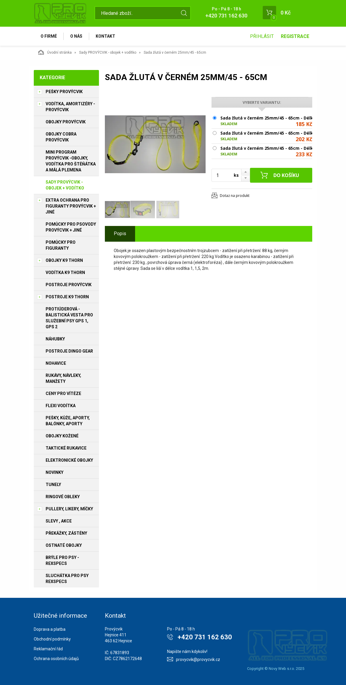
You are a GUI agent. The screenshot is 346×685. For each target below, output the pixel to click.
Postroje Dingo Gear (69, 351)
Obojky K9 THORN (64, 260)
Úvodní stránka (55, 52)
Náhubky (55, 339)
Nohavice (56, 363)
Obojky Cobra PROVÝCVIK (61, 137)
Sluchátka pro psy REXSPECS (67, 578)
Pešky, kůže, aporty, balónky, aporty (68, 420)
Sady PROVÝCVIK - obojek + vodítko (107, 52)
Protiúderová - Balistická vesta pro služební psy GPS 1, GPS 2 (69, 318)
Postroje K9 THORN (67, 296)
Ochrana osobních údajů (56, 658)
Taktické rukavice (66, 448)
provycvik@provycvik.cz (198, 659)
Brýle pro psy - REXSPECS (62, 560)
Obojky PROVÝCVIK (66, 122)
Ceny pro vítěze (63, 393)
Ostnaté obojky (64, 545)
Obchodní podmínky (52, 639)
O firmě (49, 36)
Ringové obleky (63, 496)
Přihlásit (262, 36)
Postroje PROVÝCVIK (69, 284)
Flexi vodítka (61, 405)
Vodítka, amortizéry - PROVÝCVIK (70, 106)
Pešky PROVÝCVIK (64, 91)
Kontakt (105, 36)
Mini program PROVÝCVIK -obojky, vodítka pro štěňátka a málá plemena (71, 161)
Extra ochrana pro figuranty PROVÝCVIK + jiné (71, 206)
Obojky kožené (62, 436)
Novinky (54, 472)
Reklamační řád (48, 648)
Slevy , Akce (59, 521)
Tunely (53, 484)
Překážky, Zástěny (66, 533)
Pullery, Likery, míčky (69, 508)
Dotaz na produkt (234, 195)
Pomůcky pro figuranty (61, 245)
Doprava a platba (49, 629)
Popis (120, 233)
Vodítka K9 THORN (65, 272)
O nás (76, 36)
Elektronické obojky (69, 460)
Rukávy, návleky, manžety (63, 378)
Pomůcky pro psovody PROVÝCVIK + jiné (71, 227)
